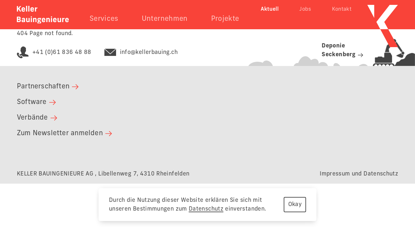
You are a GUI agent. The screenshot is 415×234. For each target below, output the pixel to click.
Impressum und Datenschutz (359, 174)
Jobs (305, 9)
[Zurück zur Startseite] (43, 15)
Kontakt (342, 9)
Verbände (37, 117)
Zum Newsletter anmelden (64, 133)
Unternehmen (165, 18)
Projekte (225, 18)
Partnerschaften (47, 86)
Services (103, 18)
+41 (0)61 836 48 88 (54, 52)
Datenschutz (206, 209)
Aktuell (270, 9)
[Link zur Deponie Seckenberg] (331, 52)
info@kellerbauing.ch (141, 52)
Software (36, 102)
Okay (295, 204)
